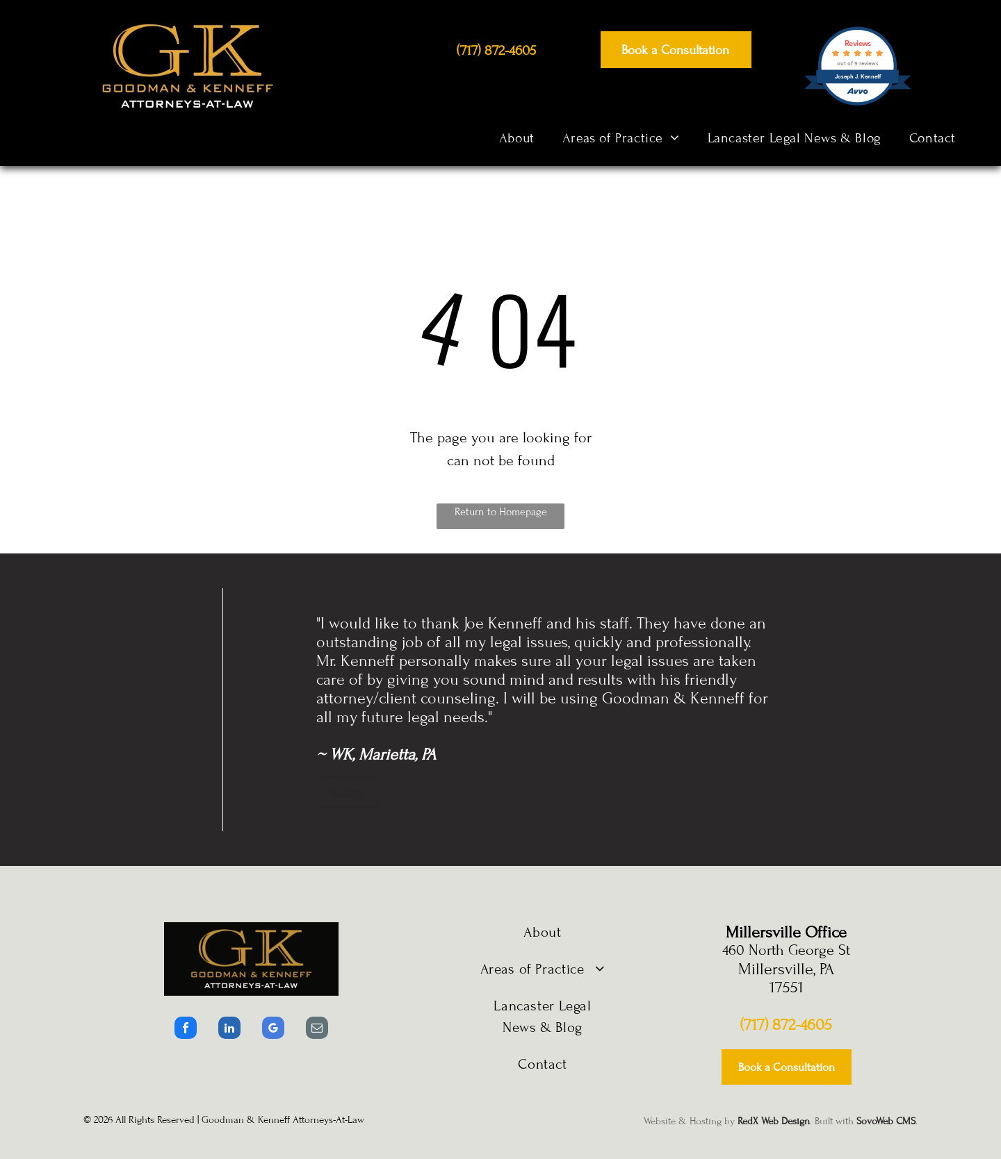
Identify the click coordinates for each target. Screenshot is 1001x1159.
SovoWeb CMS (885, 1121)
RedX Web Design (774, 1121)
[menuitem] (516, 138)
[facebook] (185, 1029)
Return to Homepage (501, 512)
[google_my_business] (273, 1029)
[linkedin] (229, 1029)
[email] (317, 1029)
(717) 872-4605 (786, 1024)
